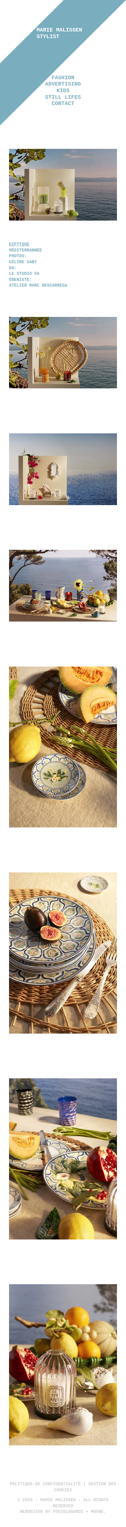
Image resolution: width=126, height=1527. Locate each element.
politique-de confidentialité (45, 1484)
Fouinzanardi (68, 1512)
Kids (62, 90)
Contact (63, 103)
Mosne (97, 1512)
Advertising (63, 84)
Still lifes (63, 97)
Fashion (63, 77)
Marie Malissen (59, 33)
